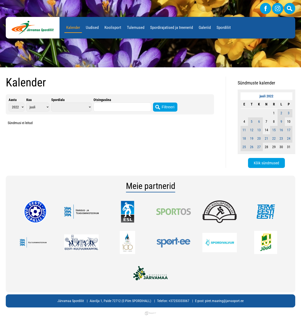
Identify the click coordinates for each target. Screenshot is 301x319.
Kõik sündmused (266, 163)
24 (288, 138)
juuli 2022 (266, 96)
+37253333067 (179, 301)
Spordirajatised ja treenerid (171, 27)
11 (244, 130)
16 (281, 130)
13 (259, 130)
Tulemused (135, 27)
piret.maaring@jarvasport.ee (224, 301)
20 (259, 138)
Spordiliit (224, 27)
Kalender (73, 27)
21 (266, 138)
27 (259, 147)
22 (274, 138)
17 (288, 130)
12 (251, 130)
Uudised (92, 27)
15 (274, 130)
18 (244, 138)
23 (281, 138)
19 (251, 138)
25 (244, 147)
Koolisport (112, 27)
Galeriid (205, 27)
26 (251, 147)
